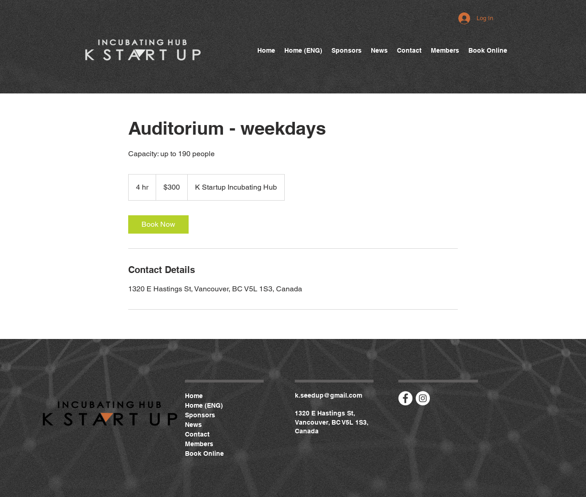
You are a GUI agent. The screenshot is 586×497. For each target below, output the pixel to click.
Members (199, 444)
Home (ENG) (204, 405)
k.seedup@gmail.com (328, 395)
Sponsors (200, 415)
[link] (158, 224)
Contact (197, 434)
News (193, 424)
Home (194, 395)
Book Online (204, 453)
